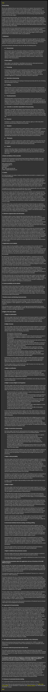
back (3, 2)
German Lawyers (31, 685)
